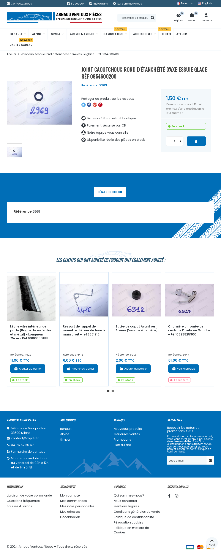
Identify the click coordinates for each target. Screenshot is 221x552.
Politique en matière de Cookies (131, 530)
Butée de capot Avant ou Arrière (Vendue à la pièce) (136, 328)
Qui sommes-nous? (129, 495)
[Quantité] (174, 141)
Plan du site (122, 445)
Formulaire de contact (28, 451)
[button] (108, 391)
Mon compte (70, 495)
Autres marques (82, 34)
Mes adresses (70, 511)
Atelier (181, 34)
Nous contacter (125, 501)
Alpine (36, 34)
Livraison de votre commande (29, 495)
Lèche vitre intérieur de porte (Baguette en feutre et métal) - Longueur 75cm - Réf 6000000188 (30, 332)
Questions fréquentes (23, 501)
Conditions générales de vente (137, 511)
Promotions (122, 439)
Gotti (165, 32)
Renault (16, 34)
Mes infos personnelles (77, 506)
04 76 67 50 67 (22, 445)
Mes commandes (73, 501)
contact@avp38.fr (25, 438)
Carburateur (115, 32)
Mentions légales (126, 506)
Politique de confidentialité (134, 517)
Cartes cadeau (21, 43)
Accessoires (142, 34)
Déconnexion (70, 517)
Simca (55, 34)
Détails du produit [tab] (110, 192)
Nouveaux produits (128, 429)
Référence (23, 211)
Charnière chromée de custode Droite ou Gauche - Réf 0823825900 (189, 330)
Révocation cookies (128, 522)
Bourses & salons (19, 506)
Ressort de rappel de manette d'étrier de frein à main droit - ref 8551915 (84, 330)
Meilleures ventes (127, 434)
